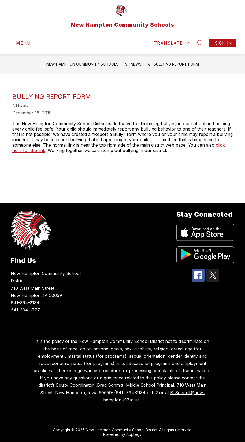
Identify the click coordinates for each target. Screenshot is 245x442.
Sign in (223, 43)
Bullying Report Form (176, 64)
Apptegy (134, 434)
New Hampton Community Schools (82, 64)
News (136, 64)
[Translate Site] (171, 43)
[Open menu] (20, 43)
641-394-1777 (25, 310)
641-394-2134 (25, 302)
